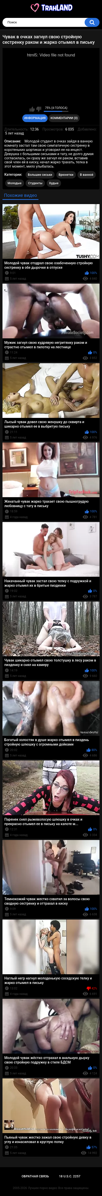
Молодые (15, 183)
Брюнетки (66, 175)
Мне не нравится (38, 109)
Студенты (35, 183)
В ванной (86, 175)
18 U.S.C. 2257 (69, 1176)
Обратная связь (35, 1176)
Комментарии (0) (64, 118)
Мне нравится (32, 109)
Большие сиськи (40, 175)
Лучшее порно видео (42, 1188)
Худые (54, 183)
